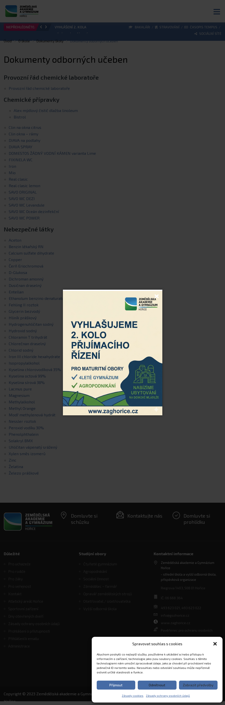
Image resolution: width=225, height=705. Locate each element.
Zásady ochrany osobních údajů (168, 695)
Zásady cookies (132, 695)
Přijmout (116, 685)
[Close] (156, 295)
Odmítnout (157, 685)
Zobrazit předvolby (198, 685)
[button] (215, 643)
